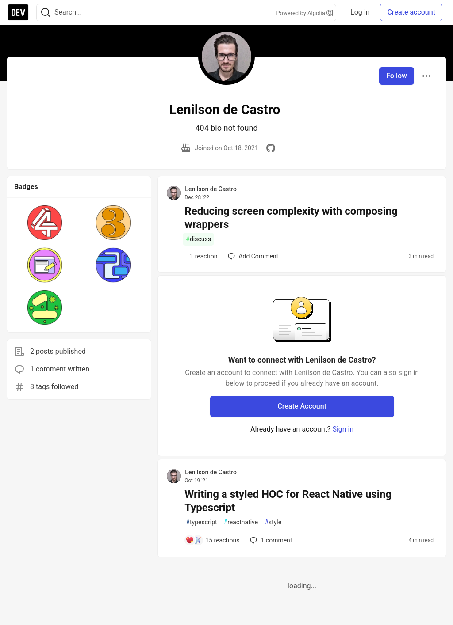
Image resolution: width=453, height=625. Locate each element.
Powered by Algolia (304, 13)
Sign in (342, 429)
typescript (201, 522)
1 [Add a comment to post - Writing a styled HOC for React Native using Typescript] (270, 540)
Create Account (301, 406)
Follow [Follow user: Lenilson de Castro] (396, 76)
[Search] (45, 12)
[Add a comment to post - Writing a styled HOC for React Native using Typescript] (212, 540)
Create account (411, 12)
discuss (198, 239)
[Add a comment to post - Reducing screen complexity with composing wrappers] (201, 256)
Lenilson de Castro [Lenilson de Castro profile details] (211, 189)
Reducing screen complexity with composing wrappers (291, 218)
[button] (45, 222)
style (273, 522)
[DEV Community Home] (18, 12)
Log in (359, 12)
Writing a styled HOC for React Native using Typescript (288, 501)
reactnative (241, 522)
